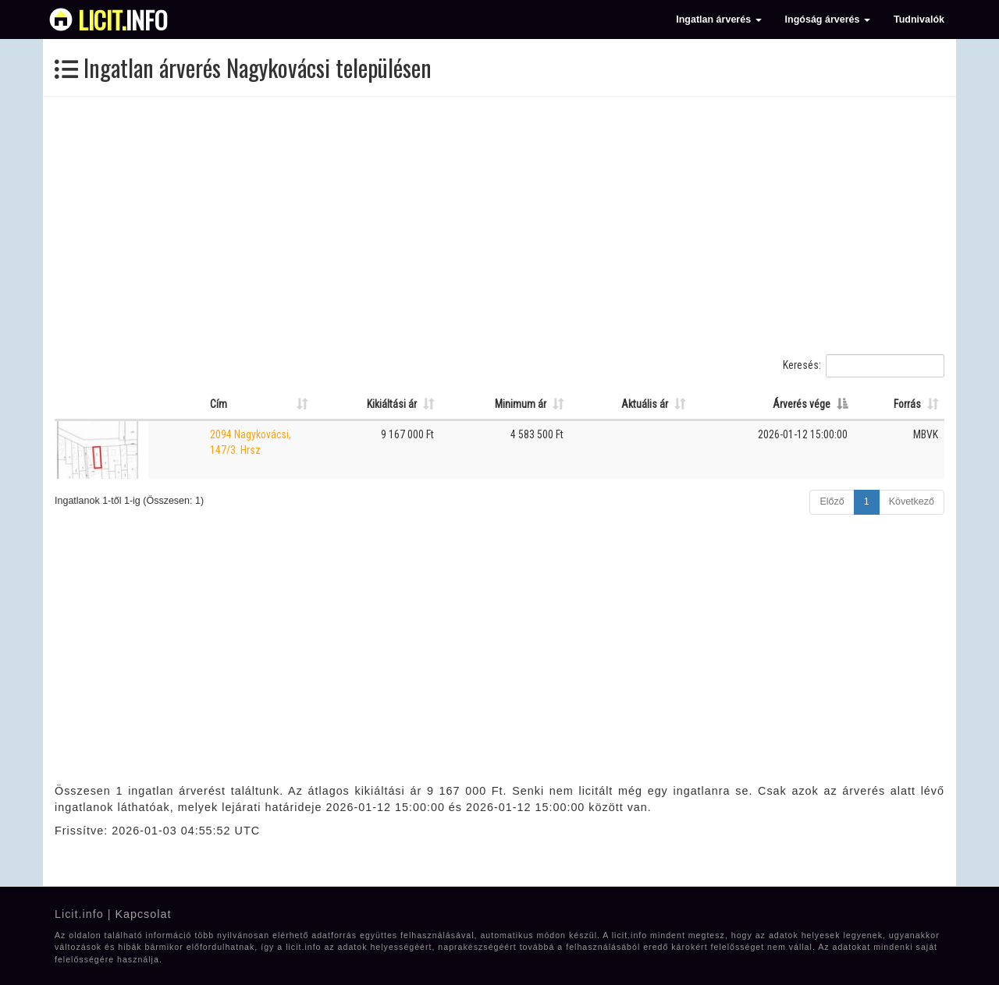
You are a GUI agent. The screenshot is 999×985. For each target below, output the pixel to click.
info (123, 19)
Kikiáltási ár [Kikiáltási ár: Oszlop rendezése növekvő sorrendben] (392, 404)
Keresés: (863, 365)
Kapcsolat (143, 914)
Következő (911, 501)
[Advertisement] (499, 225)
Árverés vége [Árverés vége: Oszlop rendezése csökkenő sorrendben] (801, 404)
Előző (831, 501)
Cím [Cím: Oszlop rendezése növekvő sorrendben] (218, 404)
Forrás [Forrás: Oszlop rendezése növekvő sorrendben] (907, 404)
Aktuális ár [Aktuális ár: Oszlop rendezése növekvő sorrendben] (644, 404)
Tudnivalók (919, 19)
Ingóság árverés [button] (827, 19)
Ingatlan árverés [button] (718, 19)
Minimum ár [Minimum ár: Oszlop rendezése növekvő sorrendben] (520, 404)
